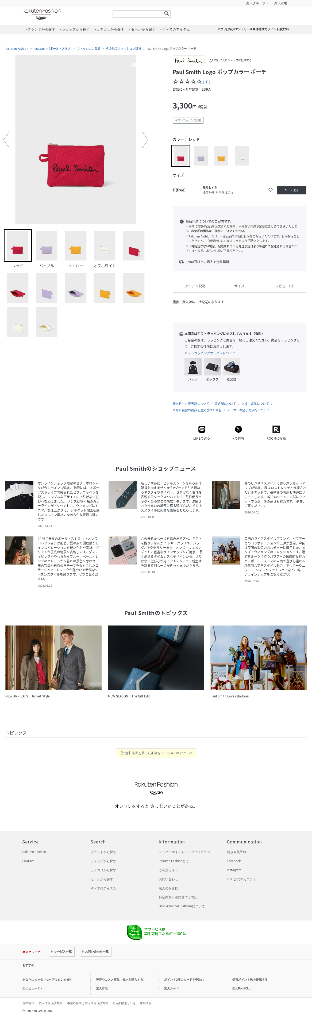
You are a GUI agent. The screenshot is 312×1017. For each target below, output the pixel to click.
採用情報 (146, 1003)
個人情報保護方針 (50, 1003)
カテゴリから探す (103, 870)
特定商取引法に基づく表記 (178, 897)
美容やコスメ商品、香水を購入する (119, 979)
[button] (6, 140)
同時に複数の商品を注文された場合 (197, 410)
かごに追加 (291, 190)
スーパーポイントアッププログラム (184, 852)
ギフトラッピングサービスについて (210, 353)
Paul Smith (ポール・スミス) (53, 49)
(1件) (206, 81)
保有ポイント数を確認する (250, 979)
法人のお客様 (168, 888)
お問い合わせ (168, 879)
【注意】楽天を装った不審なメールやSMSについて (156, 753)
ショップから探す (103, 861)
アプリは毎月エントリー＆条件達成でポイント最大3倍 (253, 29)
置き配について (225, 403)
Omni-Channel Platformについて (182, 906)
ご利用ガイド (168, 870)
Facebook (234, 861)
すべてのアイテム (103, 888)
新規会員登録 (236, 852)
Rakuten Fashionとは (174, 861)
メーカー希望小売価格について (248, 410)
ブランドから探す (103, 852)
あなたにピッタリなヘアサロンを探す (47, 979)
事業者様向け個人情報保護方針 (87, 1003)
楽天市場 (280, 3)
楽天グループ (255, 3)
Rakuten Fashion (63, 14)
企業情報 (28, 1003)
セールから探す (102, 879)
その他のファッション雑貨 (123, 49)
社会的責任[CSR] (124, 1003)
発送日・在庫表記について (191, 403)
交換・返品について (255, 403)
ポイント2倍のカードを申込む (184, 979)
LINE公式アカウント (241, 879)
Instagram (234, 870)
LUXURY (28, 861)
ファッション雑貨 (89, 49)
